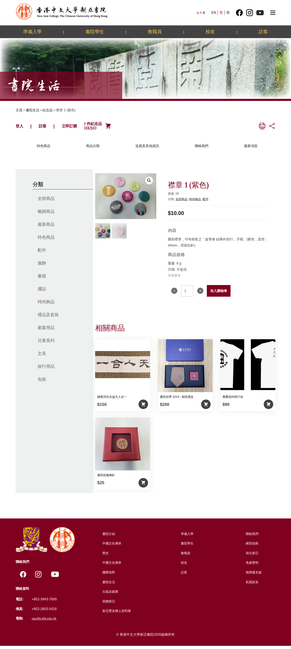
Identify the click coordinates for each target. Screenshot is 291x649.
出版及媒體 (110, 595)
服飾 (42, 266)
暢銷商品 (46, 214)
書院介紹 (108, 537)
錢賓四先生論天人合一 (112, 400)
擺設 (42, 291)
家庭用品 (46, 330)
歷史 (105, 556)
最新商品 (46, 227)
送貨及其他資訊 (147, 149)
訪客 (263, 31)
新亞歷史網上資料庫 (117, 614)
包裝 (42, 382)
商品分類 (93, 149)
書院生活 (32, 110)
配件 (42, 253)
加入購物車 (218, 294)
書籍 (42, 279)
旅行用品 (46, 369)
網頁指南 (251, 546)
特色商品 (43, 149)
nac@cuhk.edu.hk (45, 622)
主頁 (19, 110)
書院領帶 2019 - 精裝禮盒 (177, 400)
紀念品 (48, 110)
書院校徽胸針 (106, 478)
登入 (21, 127)
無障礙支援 (253, 575)
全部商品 (46, 201)
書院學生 (94, 31)
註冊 (47, 127)
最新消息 (251, 149)
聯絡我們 (201, 149)
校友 (210, 31)
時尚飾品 (46, 304)
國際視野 (108, 575)
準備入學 (32, 31)
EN (213, 12)
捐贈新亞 (108, 604)
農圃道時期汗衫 (232, 400)
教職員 (155, 31)
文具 (42, 356)
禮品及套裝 (48, 317)
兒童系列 (46, 343)
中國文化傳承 (112, 546)
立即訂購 (78, 127)
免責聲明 (251, 566)
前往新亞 (251, 556)
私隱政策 (251, 585)
